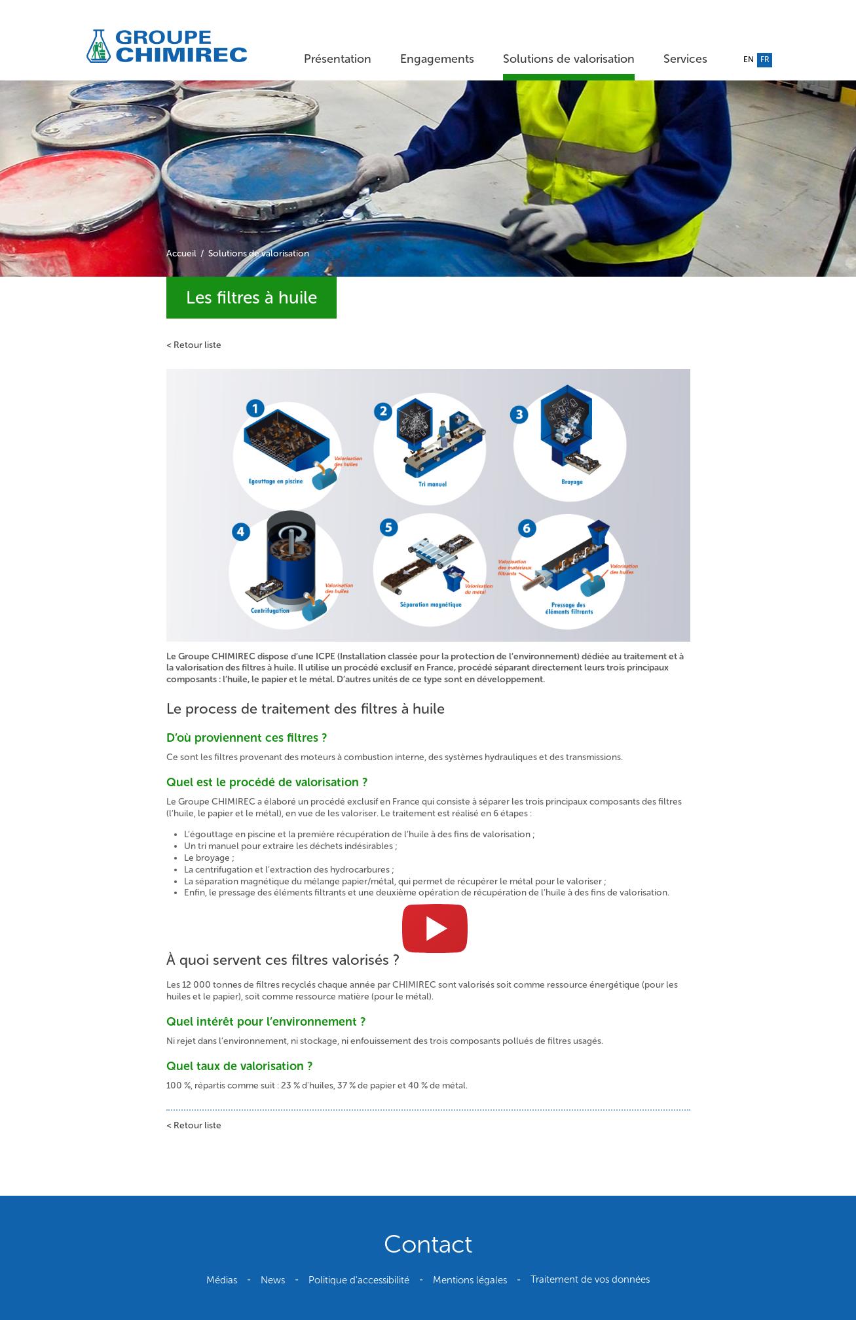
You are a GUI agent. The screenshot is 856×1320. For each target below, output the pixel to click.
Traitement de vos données (590, 1279)
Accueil (181, 253)
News (273, 1280)
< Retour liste (193, 345)
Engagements (437, 59)
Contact (428, 1244)
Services (685, 59)
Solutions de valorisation (569, 59)
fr (764, 59)
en (748, 59)
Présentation (337, 59)
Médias (221, 1280)
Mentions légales (470, 1280)
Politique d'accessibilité (358, 1280)
